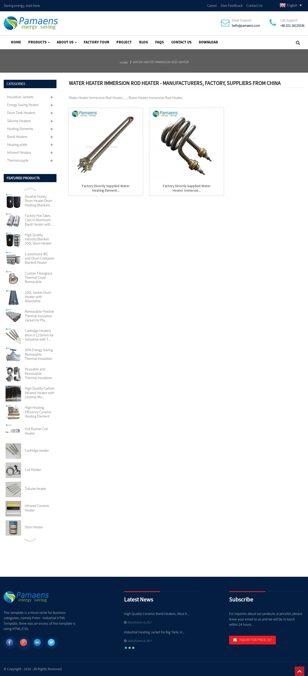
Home (16, 41)
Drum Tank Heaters (21, 112)
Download (208, 41)
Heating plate (17, 143)
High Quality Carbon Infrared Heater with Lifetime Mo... (39, 391)
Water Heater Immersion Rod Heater (160, 61)
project (124, 41)
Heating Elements (20, 128)
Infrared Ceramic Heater (37, 507)
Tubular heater (35, 488)
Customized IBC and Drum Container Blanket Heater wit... (39, 257)
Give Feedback (232, 5)
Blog (143, 41)
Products (39, 41)
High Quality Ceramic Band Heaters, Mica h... (156, 613)
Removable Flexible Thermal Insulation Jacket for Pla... (39, 315)
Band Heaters (17, 135)
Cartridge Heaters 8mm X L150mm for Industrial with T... (39, 334)
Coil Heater (33, 468)
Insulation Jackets (20, 96)
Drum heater (34, 526)
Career (212, 5)
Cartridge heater (37, 450)
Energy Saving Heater (23, 104)
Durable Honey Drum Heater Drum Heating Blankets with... (38, 199)
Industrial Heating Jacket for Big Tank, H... (154, 631)
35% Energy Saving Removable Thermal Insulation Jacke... (39, 353)
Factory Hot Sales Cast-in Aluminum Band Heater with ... (39, 219)
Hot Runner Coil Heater (36, 430)
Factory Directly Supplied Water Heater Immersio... (187, 187)
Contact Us (255, 5)
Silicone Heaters (19, 119)
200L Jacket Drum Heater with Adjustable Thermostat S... (38, 295)
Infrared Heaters (19, 151)
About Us (67, 41)
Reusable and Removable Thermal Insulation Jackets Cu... (38, 372)
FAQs (159, 41)
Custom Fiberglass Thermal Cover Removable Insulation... (38, 276)
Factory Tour (96, 41)
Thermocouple (18, 159)
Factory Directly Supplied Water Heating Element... (106, 187)
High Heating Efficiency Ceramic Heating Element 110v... (38, 411)
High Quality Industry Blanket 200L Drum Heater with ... (38, 238)
